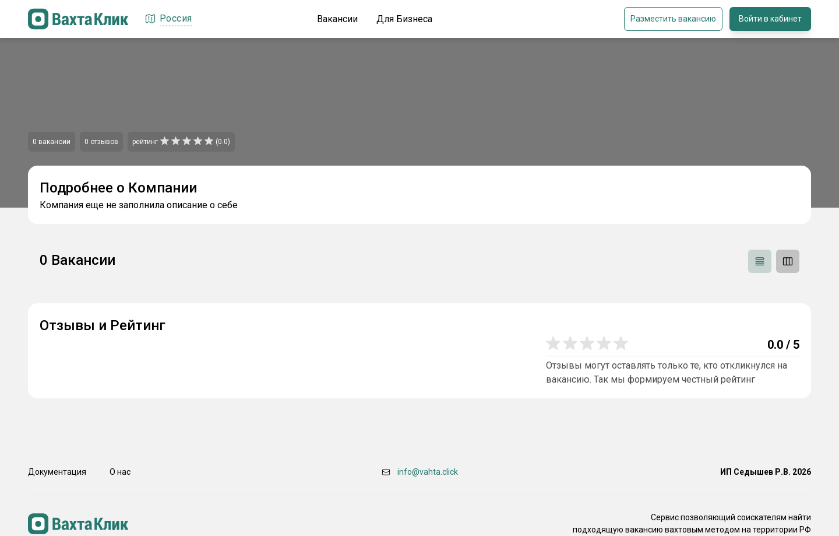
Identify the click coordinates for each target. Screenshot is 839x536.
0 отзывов (101, 142)
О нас (120, 472)
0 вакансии (51, 142)
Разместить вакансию (673, 18)
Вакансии (337, 18)
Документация (57, 472)
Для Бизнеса (404, 18)
